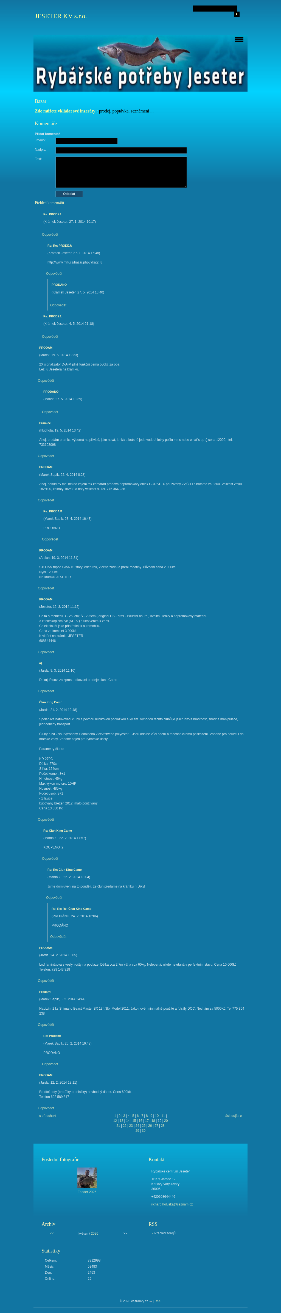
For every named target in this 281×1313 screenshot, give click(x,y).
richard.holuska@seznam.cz (172, 1204)
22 (124, 1126)
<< (52, 1233)
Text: (38, 159)
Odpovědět (50, 235)
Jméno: (40, 140)
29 (137, 1131)
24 (137, 1126)
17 (146, 1121)
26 (150, 1126)
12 (115, 1121)
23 (131, 1126)
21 (118, 1126)
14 (128, 1121)
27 (156, 1126)
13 (121, 1121)
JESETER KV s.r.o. (61, 16)
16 (140, 1121)
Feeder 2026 (87, 1192)
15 (134, 1121)
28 (162, 1126)
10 (157, 1116)
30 (143, 1131)
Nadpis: (40, 150)
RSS (158, 1301)
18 (153, 1121)
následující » (233, 1116)
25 (143, 1126)
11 (163, 1116)
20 (166, 1121)
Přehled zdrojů (165, 1233)
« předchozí (47, 1116)
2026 (94, 1233)
